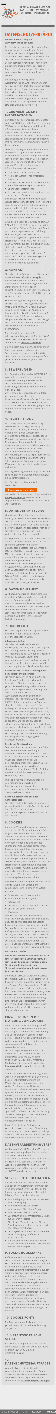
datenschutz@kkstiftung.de (35, 1380)
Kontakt (37, 1411)
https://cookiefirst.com (17, 1066)
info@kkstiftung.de (31, 277)
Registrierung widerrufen (21, 490)
